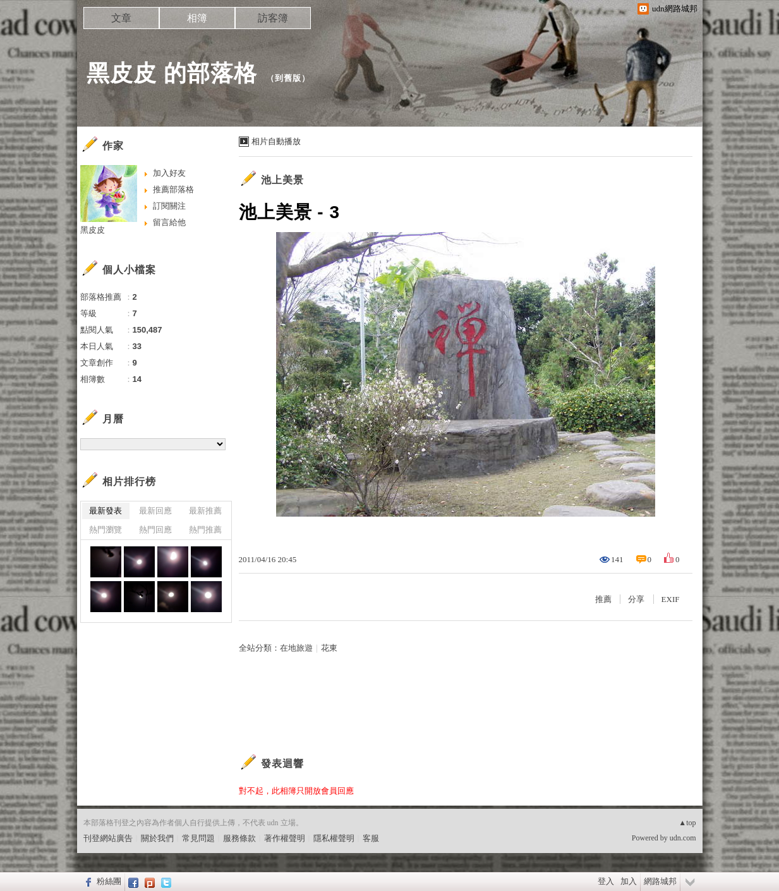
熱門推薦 (205, 529)
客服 (371, 838)
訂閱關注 (169, 206)
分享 (636, 599)
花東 (329, 648)
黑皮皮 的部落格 (172, 73)
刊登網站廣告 (108, 838)
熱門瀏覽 (105, 529)
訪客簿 (273, 18)
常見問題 (198, 838)
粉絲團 (109, 881)
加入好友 (169, 173)
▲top (687, 822)
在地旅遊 (296, 648)
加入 (628, 881)
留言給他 (169, 222)
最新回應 (155, 510)
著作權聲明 (284, 838)
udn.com (683, 837)
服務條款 (239, 838)
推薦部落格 (173, 189)
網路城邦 (660, 881)
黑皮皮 (92, 230)
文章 (121, 18)
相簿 (197, 18)
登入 (606, 881)
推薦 (603, 599)
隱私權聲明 (333, 838)
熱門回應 (155, 529)
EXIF (670, 599)
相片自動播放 (276, 141)
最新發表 (105, 510)
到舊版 (288, 78)
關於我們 (157, 838)
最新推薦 (205, 510)
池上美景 (282, 180)
